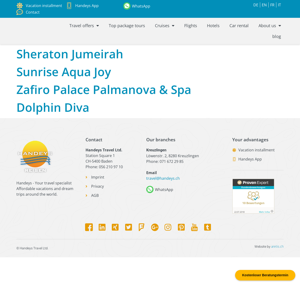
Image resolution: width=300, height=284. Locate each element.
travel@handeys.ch (163, 205)
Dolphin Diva (52, 134)
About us (270, 30)
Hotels (213, 30)
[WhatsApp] (127, 6)
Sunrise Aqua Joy (63, 98)
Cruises (164, 30)
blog (276, 41)
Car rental (239, 30)
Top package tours (127, 30)
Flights (190, 30)
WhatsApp (141, 6)
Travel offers (84, 30)
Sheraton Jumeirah (69, 80)
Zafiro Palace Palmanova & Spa (103, 116)
